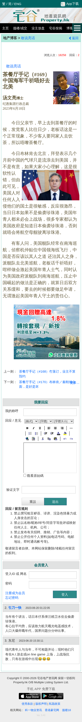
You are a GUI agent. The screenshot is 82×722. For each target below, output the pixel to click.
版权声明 (41, 703)
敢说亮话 (28, 38)
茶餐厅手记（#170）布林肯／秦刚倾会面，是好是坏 (47, 384)
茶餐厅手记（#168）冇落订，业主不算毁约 (47, 374)
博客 (69, 28)
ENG (17, 4)
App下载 (70, 4)
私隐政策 (54, 703)
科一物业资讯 (33, 710)
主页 (5, 28)
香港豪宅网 (52, 710)
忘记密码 (11, 597)
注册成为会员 (15, 593)
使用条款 (27, 703)
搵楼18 (66, 710)
